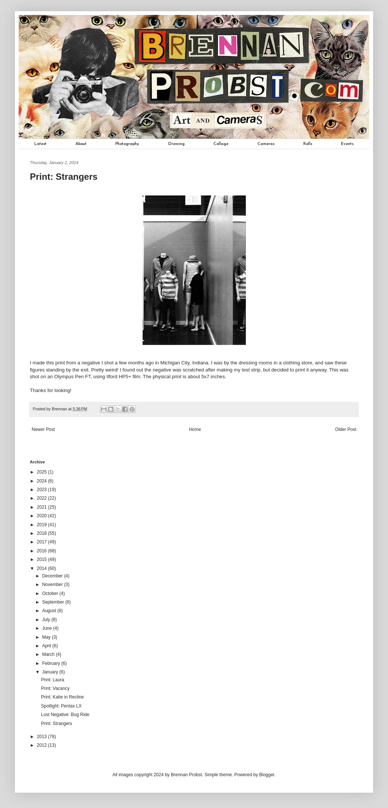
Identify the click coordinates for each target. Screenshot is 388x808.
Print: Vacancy (55, 688)
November (53, 584)
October (50, 593)
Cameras (266, 144)
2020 (42, 515)
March (49, 654)
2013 (42, 736)
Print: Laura (52, 679)
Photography (127, 144)
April (47, 645)
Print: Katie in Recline (62, 697)
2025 (42, 472)
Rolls (307, 144)
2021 (42, 507)
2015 (42, 559)
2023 (42, 489)
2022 (42, 498)
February (51, 663)
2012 (42, 745)
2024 (42, 481)
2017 (42, 542)
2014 (42, 568)
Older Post (345, 429)
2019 (42, 524)
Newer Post (43, 429)
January (50, 672)
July (46, 619)
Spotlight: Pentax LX (61, 706)
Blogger (267, 774)
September (53, 602)
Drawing (176, 144)
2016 (42, 550)
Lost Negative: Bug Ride (65, 714)
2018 (42, 533)
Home (195, 429)
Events (347, 144)
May (47, 637)
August (49, 610)
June (47, 628)
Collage (220, 144)
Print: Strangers (56, 723)
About (81, 144)
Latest (40, 144)
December (53, 576)
